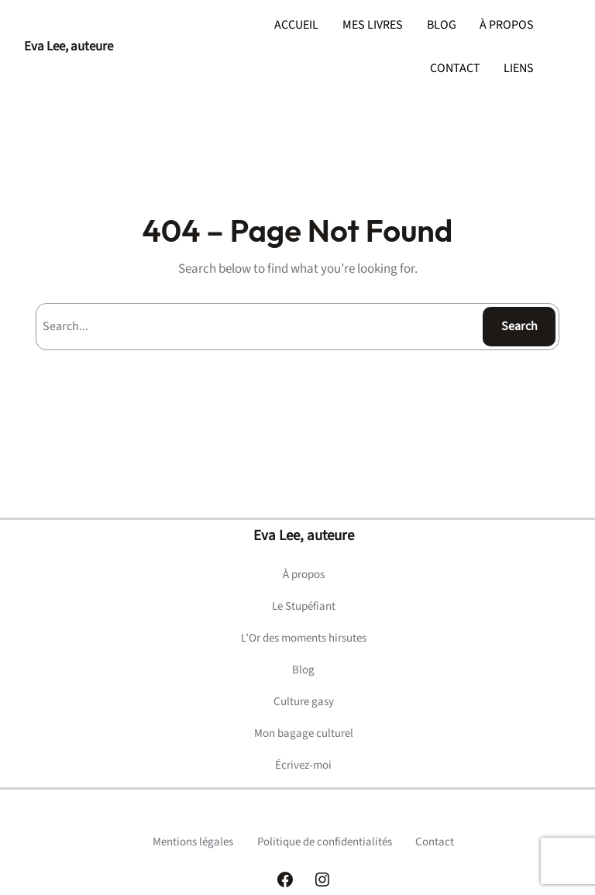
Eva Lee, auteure (68, 46)
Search (519, 326)
